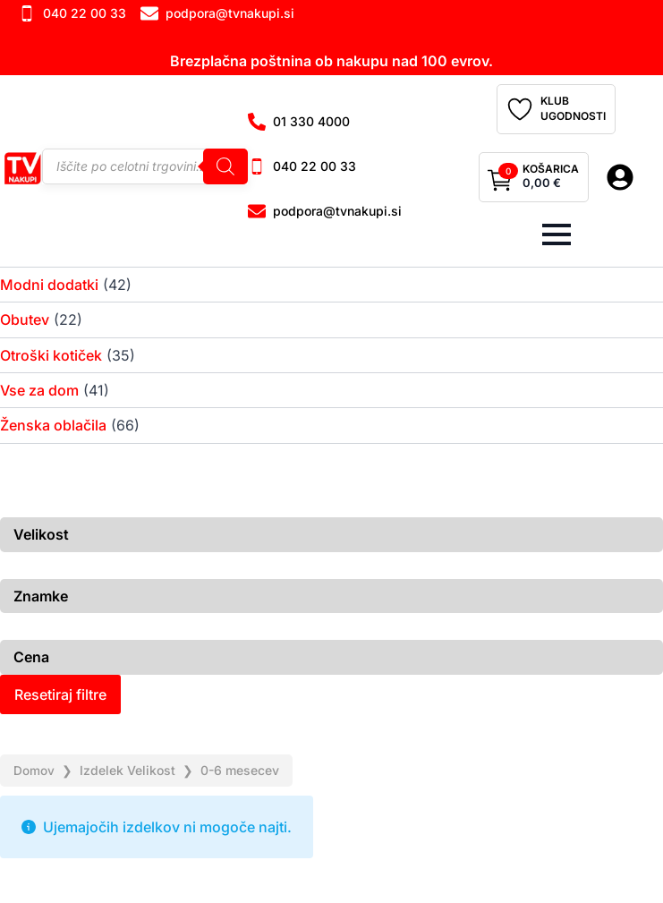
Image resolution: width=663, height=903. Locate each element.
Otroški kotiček (51, 355)
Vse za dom (39, 390)
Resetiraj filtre (60, 694)
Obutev (24, 319)
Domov (34, 770)
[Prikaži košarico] (534, 177)
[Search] (225, 166)
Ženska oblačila (53, 425)
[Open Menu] (556, 234)
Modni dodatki (49, 285)
